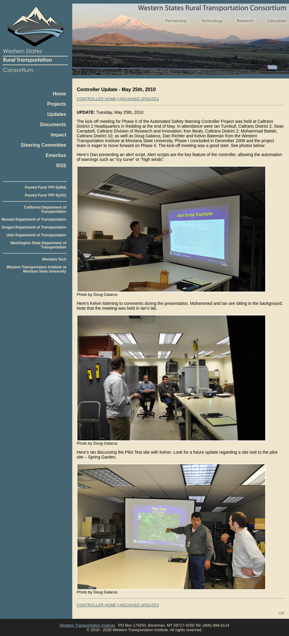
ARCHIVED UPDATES (139, 99)
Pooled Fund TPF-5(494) (45, 187)
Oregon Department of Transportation (34, 227)
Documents (53, 124)
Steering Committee (43, 145)
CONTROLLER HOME (96, 99)
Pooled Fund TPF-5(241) (45, 195)
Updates (56, 114)
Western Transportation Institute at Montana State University (36, 269)
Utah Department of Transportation (36, 235)
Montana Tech (54, 259)
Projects (56, 104)
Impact (58, 134)
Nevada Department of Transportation (34, 219)
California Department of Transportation (45, 209)
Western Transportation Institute (87, 625)
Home (59, 93)
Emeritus (56, 155)
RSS (61, 165)
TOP (281, 612)
